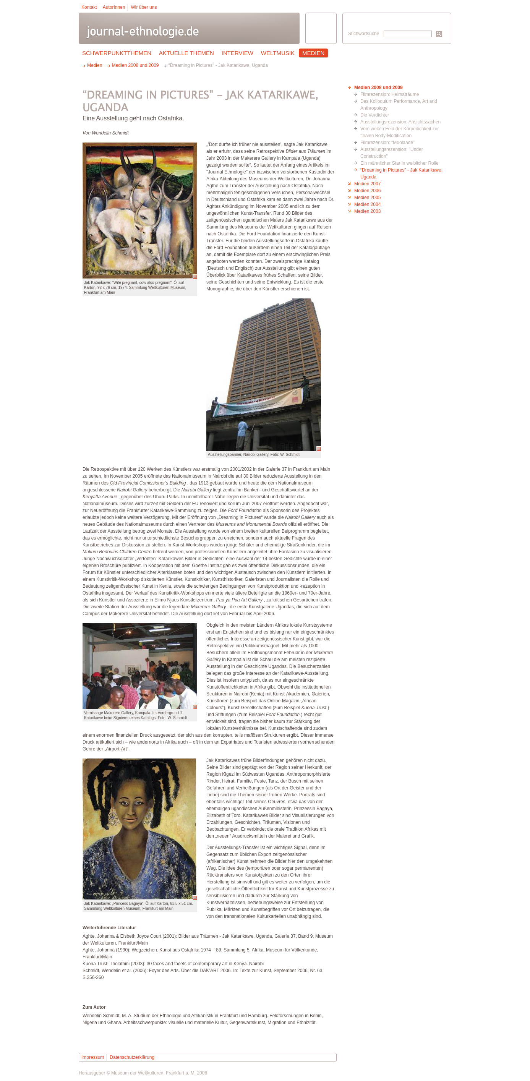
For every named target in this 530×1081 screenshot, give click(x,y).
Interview (237, 53)
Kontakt (89, 7)
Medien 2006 (367, 190)
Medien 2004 (367, 204)
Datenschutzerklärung (132, 1057)
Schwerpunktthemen (116, 53)
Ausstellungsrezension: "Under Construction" (391, 153)
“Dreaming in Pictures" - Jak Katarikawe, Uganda (401, 173)
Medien (313, 53)
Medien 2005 (367, 197)
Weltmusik (278, 53)
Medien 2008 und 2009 (378, 87)
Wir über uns (144, 7)
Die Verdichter (374, 115)
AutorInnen (114, 7)
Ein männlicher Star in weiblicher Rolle (399, 163)
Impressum (92, 1057)
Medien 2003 (367, 211)
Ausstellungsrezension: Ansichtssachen (400, 122)
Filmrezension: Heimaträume (389, 94)
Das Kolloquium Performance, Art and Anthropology (398, 105)
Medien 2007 (367, 183)
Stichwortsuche (363, 33)
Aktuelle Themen (186, 53)
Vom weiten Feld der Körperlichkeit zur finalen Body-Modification (399, 132)
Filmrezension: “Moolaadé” (387, 142)
